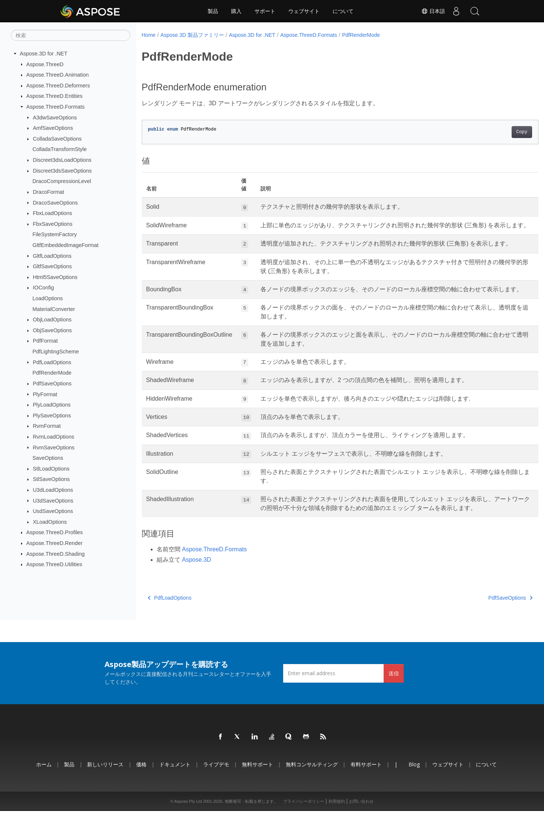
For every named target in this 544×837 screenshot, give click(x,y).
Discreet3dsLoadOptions (62, 160)
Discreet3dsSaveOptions (62, 171)
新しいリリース (105, 790)
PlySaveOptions (52, 415)
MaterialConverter (53, 309)
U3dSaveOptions (53, 500)
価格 (141, 790)
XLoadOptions (50, 522)
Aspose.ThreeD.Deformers (58, 86)
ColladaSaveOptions (57, 139)
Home (149, 35)
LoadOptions (47, 298)
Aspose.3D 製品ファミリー (192, 35)
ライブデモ (216, 790)
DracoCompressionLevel (61, 181)
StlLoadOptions (51, 469)
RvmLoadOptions (53, 437)
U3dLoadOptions (53, 490)
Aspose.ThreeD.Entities (54, 96)
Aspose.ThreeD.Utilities (54, 564)
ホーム (44, 790)
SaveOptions (47, 458)
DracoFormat (48, 192)
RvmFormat (47, 426)
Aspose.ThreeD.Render (54, 543)
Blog (414, 790)
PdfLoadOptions (52, 362)
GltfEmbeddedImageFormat (65, 245)
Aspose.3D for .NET (43, 54)
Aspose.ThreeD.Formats (55, 107)
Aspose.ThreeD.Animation (57, 75)
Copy (494, 132)
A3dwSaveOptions (55, 117)
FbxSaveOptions (52, 224)
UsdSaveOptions (53, 511)
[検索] (70, 35)
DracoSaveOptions (55, 202)
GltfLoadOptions (52, 256)
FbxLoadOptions (52, 213)
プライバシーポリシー (303, 827)
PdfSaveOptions (52, 384)
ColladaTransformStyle (59, 149)
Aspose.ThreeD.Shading (55, 554)
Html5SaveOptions (55, 277)
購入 (236, 11)
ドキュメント (175, 790)
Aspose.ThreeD (45, 64)
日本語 (433, 11)
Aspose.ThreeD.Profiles (54, 532)
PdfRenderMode (51, 373)
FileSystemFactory (54, 234)
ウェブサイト (304, 11)
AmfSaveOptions (53, 128)
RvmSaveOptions (53, 447)
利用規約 (337, 827)
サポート (265, 11)
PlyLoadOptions (52, 405)
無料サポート (257, 790)
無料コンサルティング (312, 790)
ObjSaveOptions (52, 330)
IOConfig (43, 288)
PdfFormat (45, 341)
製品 (213, 11)
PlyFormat (45, 394)
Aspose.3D (196, 586)
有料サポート (366, 790)
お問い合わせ (361, 827)
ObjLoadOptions (52, 320)
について (343, 11)
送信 (393, 699)
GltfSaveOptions (52, 266)
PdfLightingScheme (55, 352)
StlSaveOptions (51, 479)
